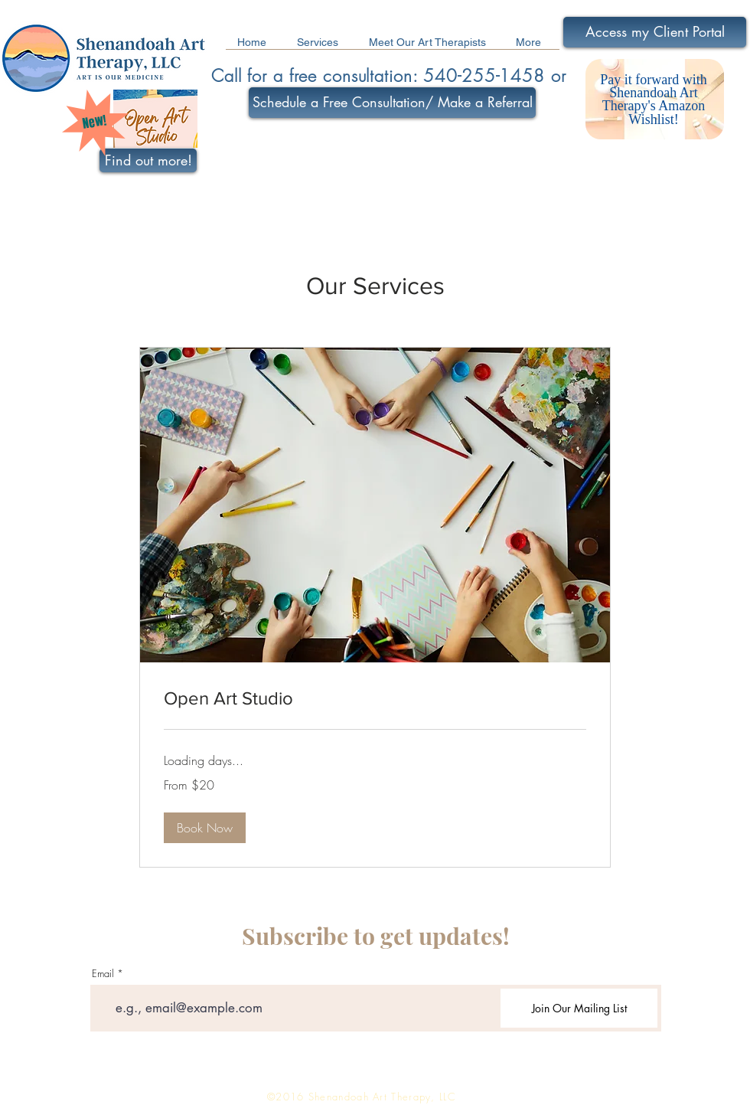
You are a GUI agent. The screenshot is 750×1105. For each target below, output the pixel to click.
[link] (375, 698)
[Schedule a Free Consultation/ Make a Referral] (392, 102)
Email (103, 974)
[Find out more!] (148, 160)
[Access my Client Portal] (654, 32)
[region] (654, 101)
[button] (205, 827)
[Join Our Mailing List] (579, 1008)
